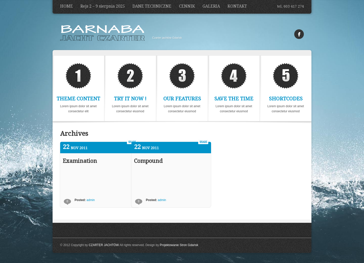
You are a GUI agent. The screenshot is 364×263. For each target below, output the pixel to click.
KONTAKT (237, 6)
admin (90, 200)
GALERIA (211, 6)
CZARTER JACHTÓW (104, 245)
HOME (66, 6)
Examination (80, 161)
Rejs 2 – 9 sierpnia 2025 (102, 6)
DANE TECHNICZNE (151, 6)
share (203, 142)
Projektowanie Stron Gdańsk (179, 245)
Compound (148, 161)
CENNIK (187, 6)
